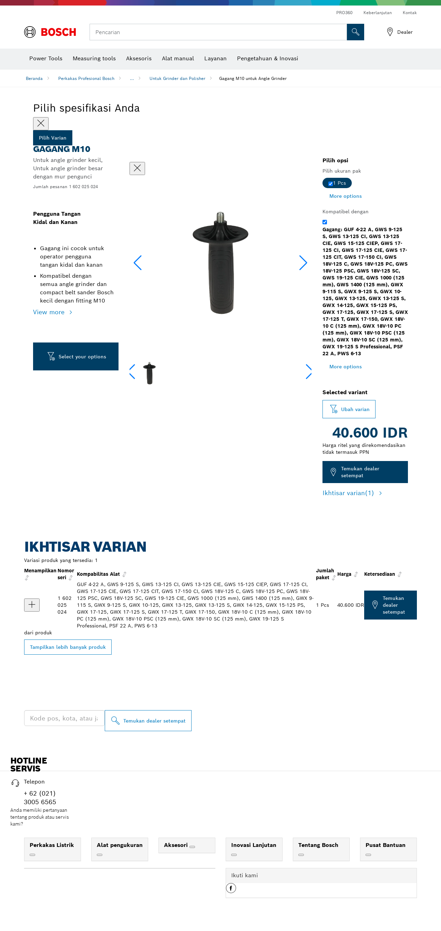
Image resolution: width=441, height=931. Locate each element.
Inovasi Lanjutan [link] (253, 845)
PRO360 (344, 12)
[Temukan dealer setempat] (148, 720)
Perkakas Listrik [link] (52, 845)
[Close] (41, 123)
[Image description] (149, 373)
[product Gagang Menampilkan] (32, 605)
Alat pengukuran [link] (120, 845)
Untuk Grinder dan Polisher (177, 78)
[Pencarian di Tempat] (355, 32)
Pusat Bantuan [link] (386, 845)
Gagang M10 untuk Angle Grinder (253, 78)
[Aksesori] (192, 847)
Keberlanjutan (377, 12)
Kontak (410, 12)
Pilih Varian (52, 138)
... (132, 78)
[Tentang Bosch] (301, 855)
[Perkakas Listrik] (32, 855)
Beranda (34, 78)
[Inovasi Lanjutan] (234, 855)
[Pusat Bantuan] (368, 855)
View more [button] (49, 312)
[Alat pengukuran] (99, 855)
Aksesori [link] (176, 845)
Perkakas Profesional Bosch (86, 78)
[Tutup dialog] (137, 168)
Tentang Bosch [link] (318, 845)
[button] (303, 262)
